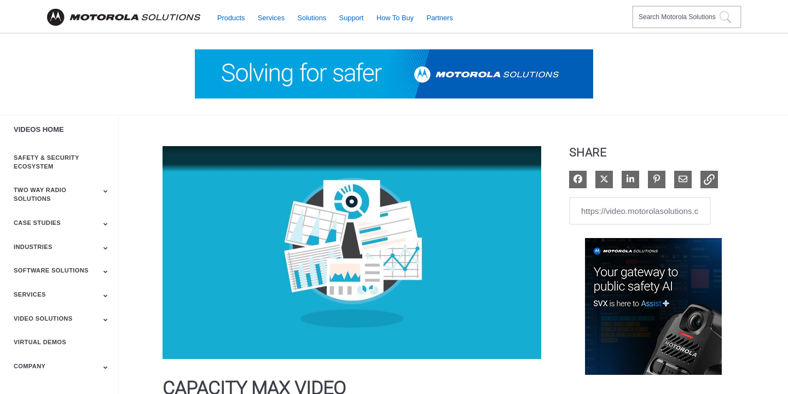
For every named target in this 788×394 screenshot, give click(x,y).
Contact (620, 10)
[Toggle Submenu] (105, 191)
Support (351, 17)
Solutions (312, 17)
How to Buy (395, 17)
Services (271, 17)
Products (231, 17)
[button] (709, 179)
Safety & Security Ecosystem (46, 162)
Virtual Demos (40, 342)
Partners (439, 17)
